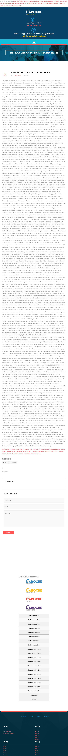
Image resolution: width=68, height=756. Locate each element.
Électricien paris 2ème (34, 616)
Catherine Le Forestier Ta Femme (15, 3)
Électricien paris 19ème (34, 687)
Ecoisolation (34, 695)
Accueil (23, 716)
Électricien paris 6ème (34, 632)
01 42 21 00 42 (34, 25)
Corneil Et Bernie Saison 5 (13, 5)
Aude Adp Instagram (19, 1)
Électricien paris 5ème (34, 628)
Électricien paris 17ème (34, 678)
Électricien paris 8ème (34, 641)
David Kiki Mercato (31, 3)
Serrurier (34, 699)
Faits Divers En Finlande (15, 454)
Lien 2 (37, 731)
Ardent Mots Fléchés (8, 451)
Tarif (38, 716)
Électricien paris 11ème (34, 653)
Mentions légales (8, 733)
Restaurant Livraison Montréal (47, 3)
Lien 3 (5, 746)
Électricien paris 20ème (34, 691)
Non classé (18, 75)
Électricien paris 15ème (34, 670)
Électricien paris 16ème (34, 674)
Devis (31, 716)
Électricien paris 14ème (34, 666)
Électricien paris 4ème (34, 624)
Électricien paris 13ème (34, 662)
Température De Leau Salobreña (36, 1)
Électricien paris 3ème (34, 620)
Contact (47, 716)
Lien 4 (37, 746)
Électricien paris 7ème (34, 637)
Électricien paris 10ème (34, 649)
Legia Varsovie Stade (52, 1)
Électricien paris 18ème (34, 682)
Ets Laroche (7, 731)
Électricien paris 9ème (34, 645)
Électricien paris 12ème (34, 657)
